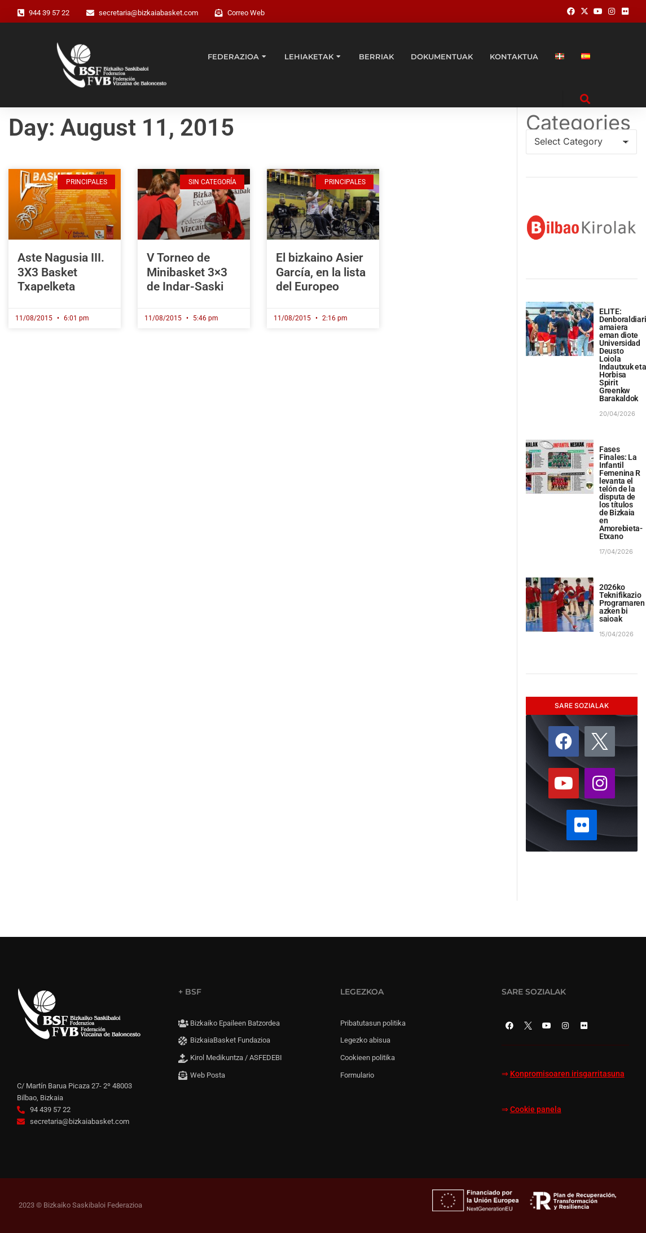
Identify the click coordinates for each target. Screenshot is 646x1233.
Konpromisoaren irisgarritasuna (567, 1074)
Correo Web (246, 12)
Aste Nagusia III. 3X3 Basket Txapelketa (60, 272)
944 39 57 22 (49, 12)
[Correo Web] (219, 13)
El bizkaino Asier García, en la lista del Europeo (321, 272)
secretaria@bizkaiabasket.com (148, 12)
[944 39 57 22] (21, 13)
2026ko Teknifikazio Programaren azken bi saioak (622, 603)
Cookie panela (535, 1109)
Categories (578, 122)
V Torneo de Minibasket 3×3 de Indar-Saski (187, 272)
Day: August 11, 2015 (121, 127)
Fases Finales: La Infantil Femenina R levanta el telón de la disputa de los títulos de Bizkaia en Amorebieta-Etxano (621, 493)
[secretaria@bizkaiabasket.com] (90, 13)
